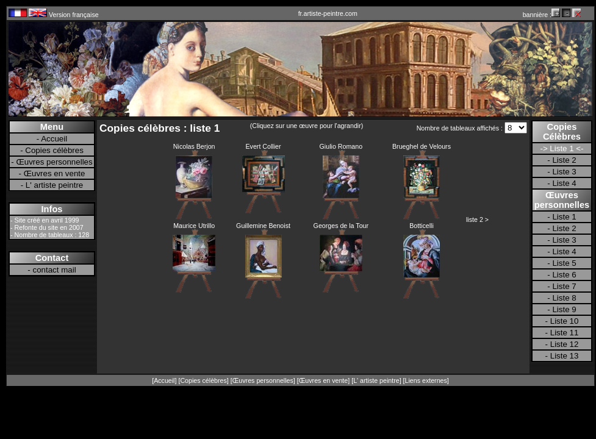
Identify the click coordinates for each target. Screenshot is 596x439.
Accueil (54, 138)
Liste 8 (564, 297)
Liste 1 (564, 216)
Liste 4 (564, 183)
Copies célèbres (54, 150)
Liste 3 (564, 171)
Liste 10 (564, 321)
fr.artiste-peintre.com (327, 13)
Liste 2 (564, 160)
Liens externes (426, 380)
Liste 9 (564, 309)
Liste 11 (564, 332)
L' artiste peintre (54, 185)
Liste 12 (564, 344)
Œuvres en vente (54, 173)
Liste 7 (564, 286)
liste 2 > (477, 219)
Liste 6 (564, 274)
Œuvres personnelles (54, 161)
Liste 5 (564, 263)
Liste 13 (564, 355)
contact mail (54, 269)
